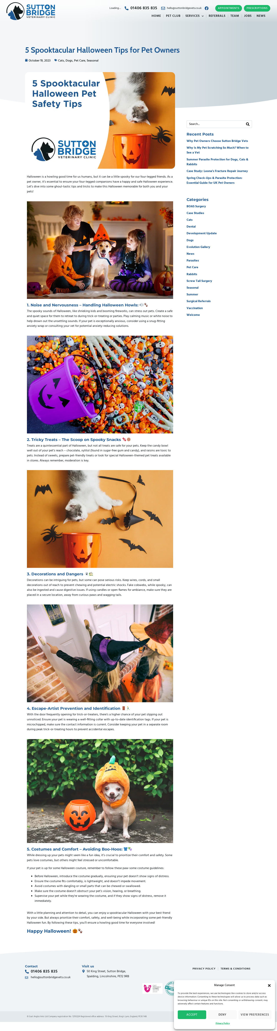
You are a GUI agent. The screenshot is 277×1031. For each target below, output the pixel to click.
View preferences (255, 1014)
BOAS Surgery (196, 206)
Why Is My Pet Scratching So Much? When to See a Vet (218, 150)
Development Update (202, 233)
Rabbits (192, 274)
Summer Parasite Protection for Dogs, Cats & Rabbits (217, 162)
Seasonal (92, 60)
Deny (222, 1014)
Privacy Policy (223, 1023)
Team (234, 16)
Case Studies (195, 213)
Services (194, 16)
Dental (191, 226)
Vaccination (195, 308)
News (261, 16)
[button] (269, 985)
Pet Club (173, 16)
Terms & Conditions (235, 969)
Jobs (248, 16)
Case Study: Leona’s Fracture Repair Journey (217, 171)
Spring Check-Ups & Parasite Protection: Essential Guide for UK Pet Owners (214, 181)
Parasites (193, 260)
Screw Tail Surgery (199, 281)
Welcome (193, 315)
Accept (192, 1014)
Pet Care (79, 60)
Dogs (69, 60)
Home (156, 16)
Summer (192, 294)
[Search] (248, 124)
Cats (61, 60)
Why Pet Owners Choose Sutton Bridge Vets (217, 141)
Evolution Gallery (198, 247)
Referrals (217, 16)
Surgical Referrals (199, 301)
